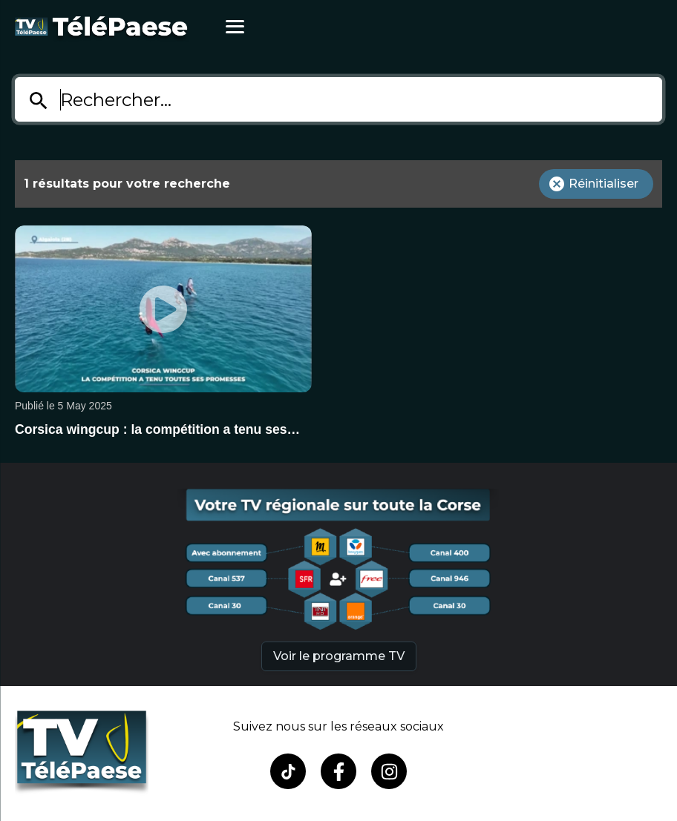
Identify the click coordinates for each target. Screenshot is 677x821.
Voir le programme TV (339, 656)
